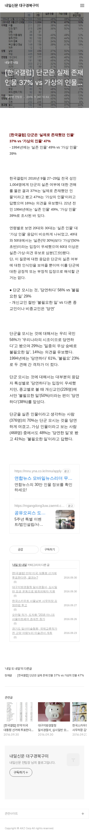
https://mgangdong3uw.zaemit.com (38, 506)
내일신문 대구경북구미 (22, 6)
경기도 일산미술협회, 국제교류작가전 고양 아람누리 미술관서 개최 (34, 631)
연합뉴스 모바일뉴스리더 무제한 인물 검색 (43, 478)
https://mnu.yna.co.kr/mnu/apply (37, 471)
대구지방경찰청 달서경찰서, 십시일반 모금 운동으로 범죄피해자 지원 (34, 589)
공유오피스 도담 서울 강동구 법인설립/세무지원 (30, 513)
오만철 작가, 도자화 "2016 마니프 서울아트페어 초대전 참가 (33, 617)
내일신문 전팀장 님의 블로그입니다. (32, 763)
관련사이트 (11, 813)
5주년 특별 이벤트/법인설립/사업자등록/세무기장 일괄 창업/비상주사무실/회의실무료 (30, 522)
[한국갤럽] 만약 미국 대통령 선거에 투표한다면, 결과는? (34, 575)
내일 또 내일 (19, 565)
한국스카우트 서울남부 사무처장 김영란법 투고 (34, 603)
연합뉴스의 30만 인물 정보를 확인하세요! (43, 487)
